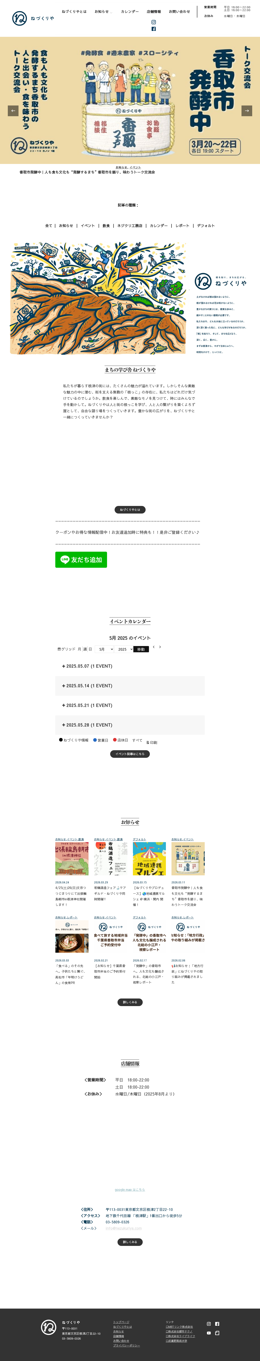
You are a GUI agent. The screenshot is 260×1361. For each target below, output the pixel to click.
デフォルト (206, 225)
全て (48, 225)
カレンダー (130, 11)
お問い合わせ (179, 11)
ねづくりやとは (74, 11)
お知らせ (102, 11)
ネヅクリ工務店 (129, 225)
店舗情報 (154, 11)
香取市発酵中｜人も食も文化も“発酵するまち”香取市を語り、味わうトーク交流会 (87, 172)
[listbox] (130, 111)
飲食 (106, 225)
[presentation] (13, 110)
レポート (182, 225)
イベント (135, 167)
